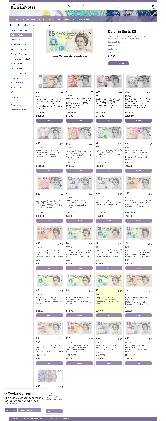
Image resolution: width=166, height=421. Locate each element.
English (33, 25)
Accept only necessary (30, 410)
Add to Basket (118, 63)
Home (15, 20)
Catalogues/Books (18, 110)
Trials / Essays (16, 87)
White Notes (16, 92)
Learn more (11, 403)
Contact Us (69, 20)
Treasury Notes (17, 83)
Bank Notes (23, 25)
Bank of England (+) (19, 30)
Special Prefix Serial (19, 73)
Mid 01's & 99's (17, 64)
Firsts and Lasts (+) (18, 49)
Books (42, 20)
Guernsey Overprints (19, 54)
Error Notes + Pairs (18, 44)
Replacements (17, 68)
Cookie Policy (51, 419)
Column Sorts (44, 25)
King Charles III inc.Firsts (21, 59)
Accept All (10, 410)
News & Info (83, 20)
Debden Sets (16, 40)
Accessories (54, 20)
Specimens (15, 78)
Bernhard (14, 97)
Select (49, 121)
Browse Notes (28, 20)
